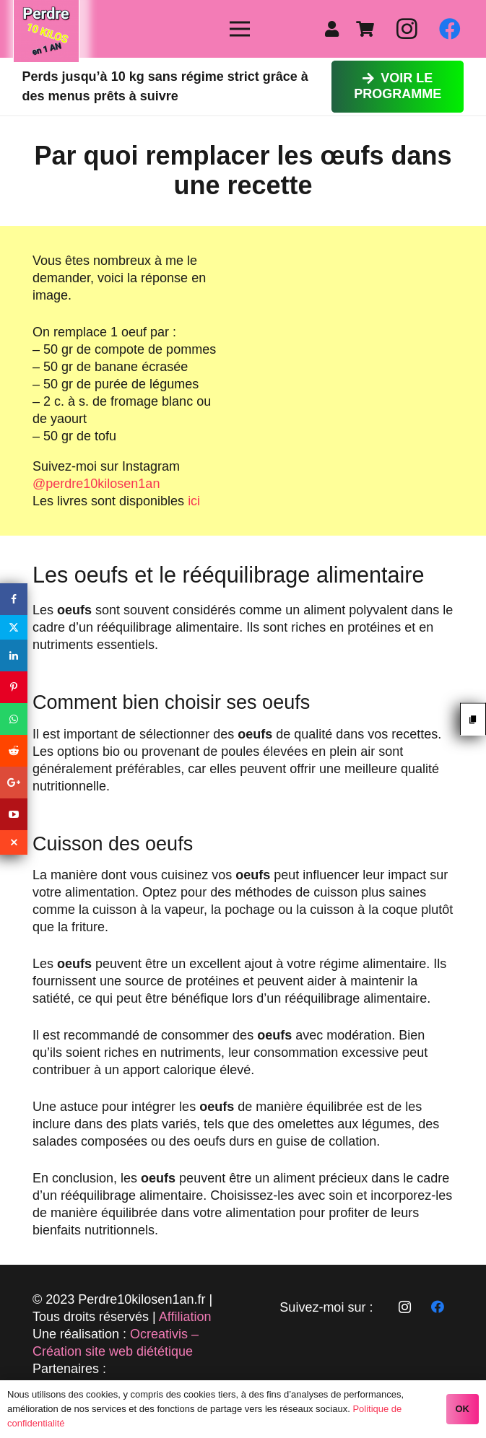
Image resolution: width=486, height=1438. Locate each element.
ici (194, 501)
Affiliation (185, 1317)
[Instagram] (406, 29)
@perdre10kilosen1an (96, 483)
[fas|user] (335, 29)
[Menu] (240, 29)
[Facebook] (450, 29)
